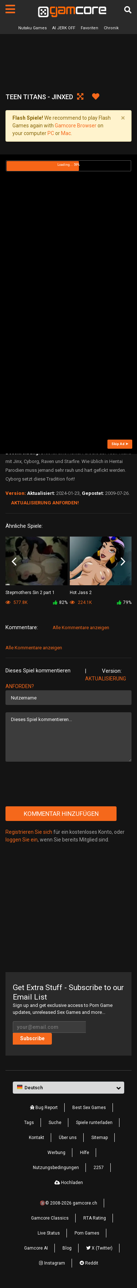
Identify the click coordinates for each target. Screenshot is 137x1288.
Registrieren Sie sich (28, 832)
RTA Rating (94, 1218)
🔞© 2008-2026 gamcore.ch (68, 1203)
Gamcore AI (36, 1248)
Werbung (56, 1152)
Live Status (49, 1233)
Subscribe (32, 1038)
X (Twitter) (99, 1248)
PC (50, 133)
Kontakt (36, 1137)
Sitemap (99, 1137)
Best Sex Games (89, 1107)
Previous (14, 561)
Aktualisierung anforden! (45, 502)
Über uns (68, 1137)
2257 (99, 1167)
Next (123, 561)
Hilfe (84, 1152)
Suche (55, 1122)
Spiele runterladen (94, 1122)
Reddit (89, 1263)
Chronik (111, 28)
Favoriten (89, 28)
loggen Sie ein (21, 840)
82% (60, 602)
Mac (66, 133)
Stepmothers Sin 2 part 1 (30, 592)
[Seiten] (10, 9)
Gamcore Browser (75, 125)
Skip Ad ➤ (119, 444)
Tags (29, 1122)
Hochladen (68, 1182)
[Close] (122, 118)
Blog (67, 1248)
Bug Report (44, 1107)
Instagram (52, 1263)
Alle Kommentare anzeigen (81, 627)
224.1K (81, 602)
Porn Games (87, 1233)
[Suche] (128, 10)
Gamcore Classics (50, 1218)
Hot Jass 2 (81, 592)
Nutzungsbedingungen (56, 1167)
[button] (68, 1088)
